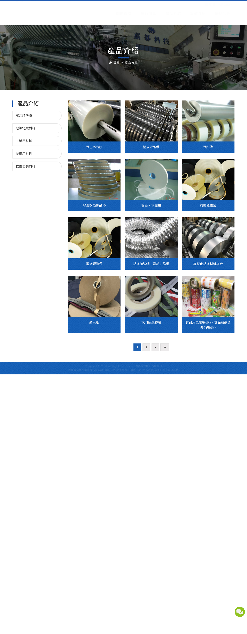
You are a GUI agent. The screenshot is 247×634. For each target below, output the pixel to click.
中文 (210, 9)
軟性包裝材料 (25, 166)
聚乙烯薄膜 (24, 115)
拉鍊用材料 (24, 153)
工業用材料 (24, 141)
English (226, 9)
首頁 (117, 62)
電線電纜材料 (25, 128)
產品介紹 (131, 62)
